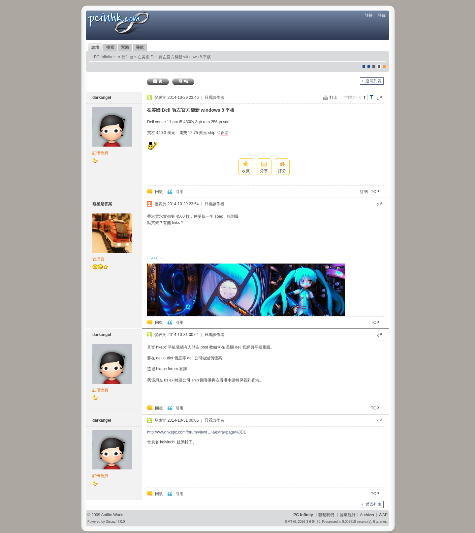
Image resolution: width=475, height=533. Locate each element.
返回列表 (373, 81)
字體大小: (352, 97)
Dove (379, 67)
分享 (264, 171)
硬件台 (127, 57)
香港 (224, 132)
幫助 (125, 47)
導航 (140, 47)
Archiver (367, 515)
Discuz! (111, 521)
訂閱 (364, 191)
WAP (383, 515)
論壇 (95, 47)
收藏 (246, 171)
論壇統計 (348, 515)
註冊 (369, 15)
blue (368, 66)
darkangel (101, 97)
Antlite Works (112, 515)
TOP (375, 191)
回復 (158, 81)
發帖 (184, 81)
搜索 (110, 47)
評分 (282, 171)
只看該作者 (214, 97)
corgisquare (384, 66)
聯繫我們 (326, 515)
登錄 (382, 15)
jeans (373, 66)
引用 (179, 191)
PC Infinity (103, 57)
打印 (333, 97)
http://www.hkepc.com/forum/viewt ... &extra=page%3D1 (196, 432)
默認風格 (363, 66)
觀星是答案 (102, 204)
